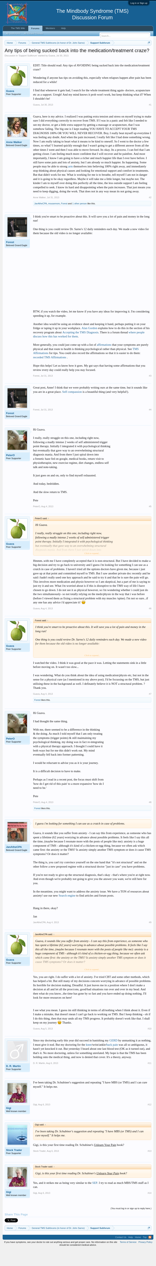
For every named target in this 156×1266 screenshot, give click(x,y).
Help (63, 28)
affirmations (104, 361)
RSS (149, 1253)
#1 (150, 121)
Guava (51, 72)
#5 (150, 523)
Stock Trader (14, 1166)
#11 (149, 1080)
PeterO (10, 472)
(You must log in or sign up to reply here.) (131, 1225)
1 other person (79, 220)
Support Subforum (28, 72)
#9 (150, 939)
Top (145, 1254)
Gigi (8, 1124)
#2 (150, 214)
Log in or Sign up (138, 3)
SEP (94, 1199)
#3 (150, 392)
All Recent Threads (33, 33)
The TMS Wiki (18, 28)
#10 (149, 1045)
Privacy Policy (145, 1258)
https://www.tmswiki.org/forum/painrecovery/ (62, 57)
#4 (150, 426)
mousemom (54, 220)
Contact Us (120, 1254)
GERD (113, 1057)
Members (50, 28)
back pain (112, 1061)
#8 (150, 819)
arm (70, 183)
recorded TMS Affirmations (50, 374)
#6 (150, 625)
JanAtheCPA (40, 220)
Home (138, 1254)
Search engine (67, 912)
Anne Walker (14, 158)
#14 (149, 1209)
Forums (35, 28)
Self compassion (72, 408)
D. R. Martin (13, 1082)
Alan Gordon (89, 345)
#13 (149, 1167)
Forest (64, 220)
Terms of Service (128, 1258)
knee (89, 1061)
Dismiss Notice (148, 52)
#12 (149, 1121)
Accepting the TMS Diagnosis (80, 349)
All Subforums (13, 33)
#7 (150, 710)
